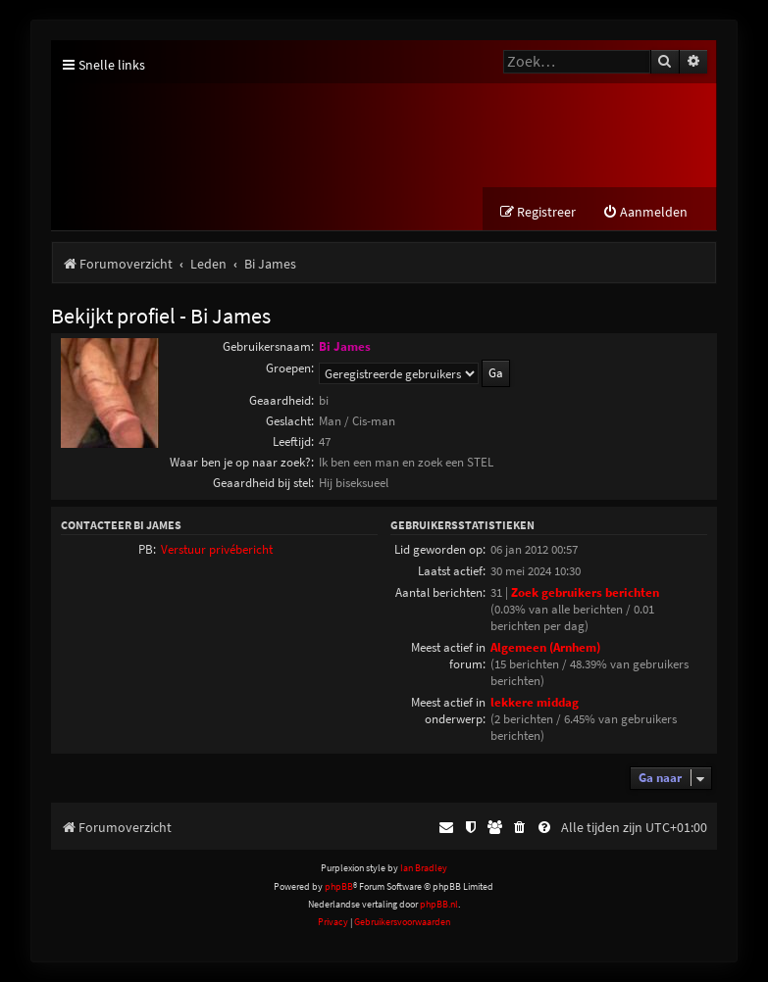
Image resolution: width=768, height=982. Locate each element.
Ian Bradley (423, 867)
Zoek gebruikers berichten (585, 592)
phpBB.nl (439, 904)
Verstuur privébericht (217, 549)
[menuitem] (645, 212)
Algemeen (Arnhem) (545, 647)
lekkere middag (534, 702)
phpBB (339, 886)
